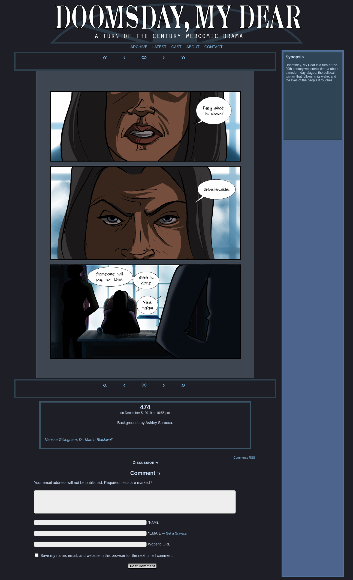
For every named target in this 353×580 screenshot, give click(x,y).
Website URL (159, 544)
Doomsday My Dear (176, 23)
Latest (159, 47)
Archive (139, 47)
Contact (213, 47)
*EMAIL (168, 533)
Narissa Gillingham (61, 439)
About (193, 47)
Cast (176, 47)
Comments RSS (244, 457)
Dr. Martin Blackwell (95, 439)
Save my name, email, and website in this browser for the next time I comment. (107, 555)
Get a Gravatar (177, 533)
